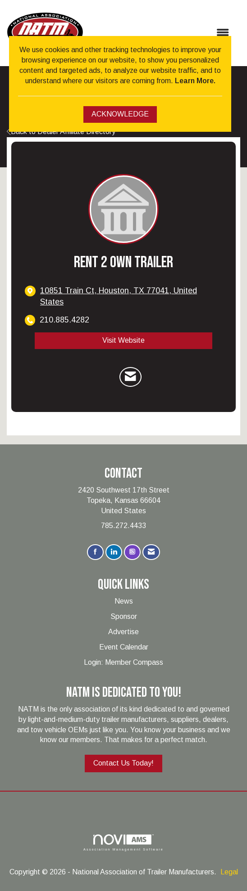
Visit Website (123, 340)
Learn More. (195, 81)
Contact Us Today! (123, 763)
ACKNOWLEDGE (120, 114)
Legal (229, 872)
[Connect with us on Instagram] (132, 552)
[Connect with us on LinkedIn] (113, 552)
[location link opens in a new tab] (131, 296)
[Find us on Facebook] (95, 552)
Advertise (123, 632)
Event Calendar (123, 647)
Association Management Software (123, 842)
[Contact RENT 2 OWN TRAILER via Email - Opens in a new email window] (130, 377)
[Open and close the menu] (160, 33)
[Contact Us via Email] (151, 552)
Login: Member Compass (123, 662)
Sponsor (123, 616)
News (123, 601)
